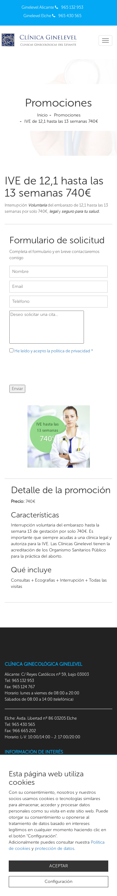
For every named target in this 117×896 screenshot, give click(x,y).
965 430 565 (69, 15)
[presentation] (56, 372)
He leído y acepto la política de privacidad (53, 351)
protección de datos (54, 848)
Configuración (58, 881)
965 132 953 (72, 7)
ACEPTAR (58, 866)
